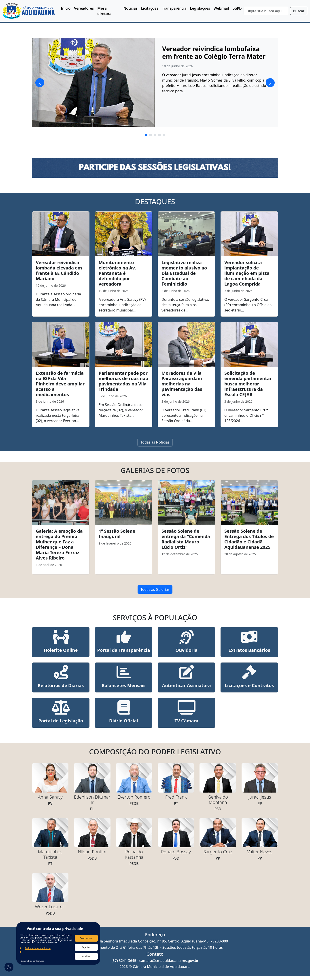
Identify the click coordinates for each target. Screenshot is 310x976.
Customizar (86, 938)
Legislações (200, 8)
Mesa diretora (104, 11)
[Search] (266, 11)
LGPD (237, 8)
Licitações (149, 8)
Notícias (130, 8)
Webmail (221, 8)
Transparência (174, 8)
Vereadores (84, 8)
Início (65, 8)
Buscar (298, 10)
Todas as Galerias (155, 589)
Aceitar (86, 956)
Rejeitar (86, 947)
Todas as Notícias (154, 442)
